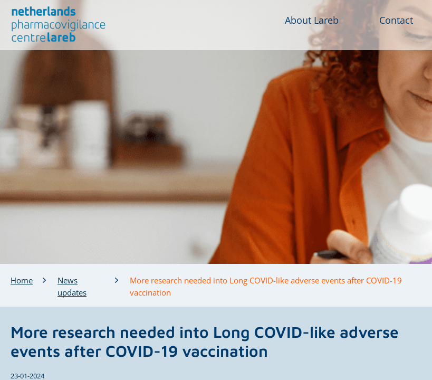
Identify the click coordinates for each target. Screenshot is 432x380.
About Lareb (312, 20)
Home (22, 280)
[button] (59, 24)
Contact (396, 20)
